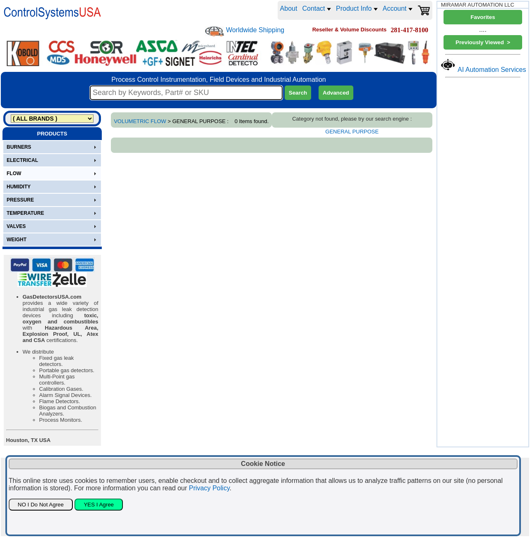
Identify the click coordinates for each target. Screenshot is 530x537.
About (288, 8)
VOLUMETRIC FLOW (140, 121)
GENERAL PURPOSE (352, 131)
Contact (316, 8)
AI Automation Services (492, 69)
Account (397, 8)
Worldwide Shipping (255, 29)
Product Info (357, 8)
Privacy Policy (209, 488)
